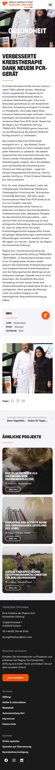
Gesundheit (27, 31)
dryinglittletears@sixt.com (17, 637)
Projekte (32, 37)
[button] (50, 4)
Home (21, 37)
